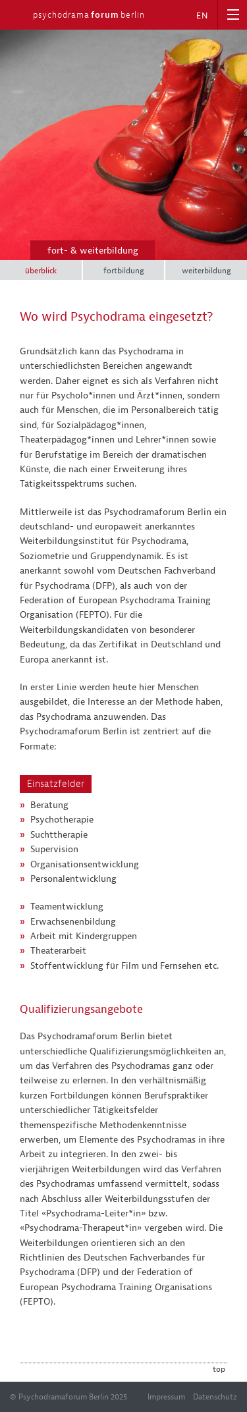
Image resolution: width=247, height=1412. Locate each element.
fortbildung (123, 270)
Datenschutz (215, 1397)
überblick (41, 270)
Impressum (166, 1397)
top (219, 1369)
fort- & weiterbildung (92, 250)
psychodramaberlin (89, 14)
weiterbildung (206, 270)
